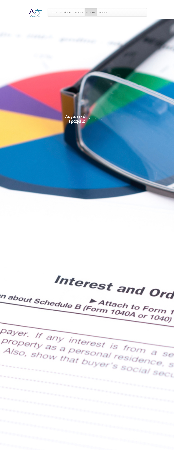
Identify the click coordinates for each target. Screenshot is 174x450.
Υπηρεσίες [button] (78, 12)
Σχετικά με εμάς (65, 12)
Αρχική (55, 12)
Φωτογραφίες (90, 12)
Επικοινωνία (103, 12)
